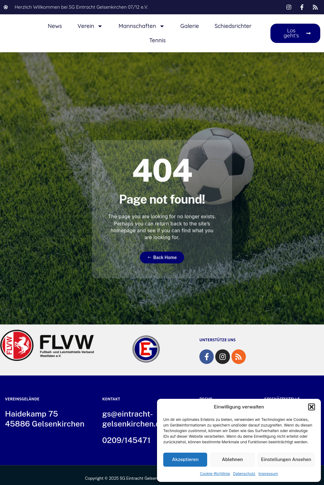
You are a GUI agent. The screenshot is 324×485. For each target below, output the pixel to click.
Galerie (189, 26)
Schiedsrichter (233, 26)
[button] (311, 407)
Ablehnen (232, 459)
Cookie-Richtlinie (215, 473)
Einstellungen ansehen (286, 459)
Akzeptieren (185, 459)
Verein (90, 26)
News (55, 26)
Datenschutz (244, 473)
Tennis (157, 40)
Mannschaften (141, 26)
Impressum (268, 473)
